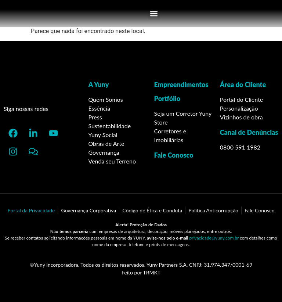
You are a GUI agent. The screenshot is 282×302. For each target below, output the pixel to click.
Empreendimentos (181, 84)
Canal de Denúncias (249, 132)
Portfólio (167, 98)
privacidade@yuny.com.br (214, 238)
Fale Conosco (174, 155)
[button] (154, 13)
